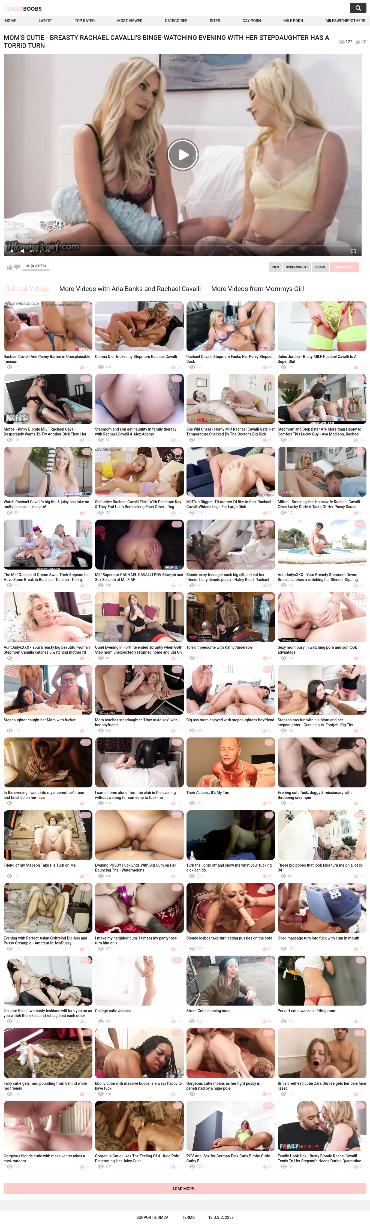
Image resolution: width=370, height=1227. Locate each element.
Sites (215, 21)
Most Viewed (129, 21)
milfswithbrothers (345, 21)
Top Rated (85, 21)
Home (10, 21)
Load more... (185, 1189)
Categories (176, 21)
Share (320, 267)
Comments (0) (344, 267)
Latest (45, 21)
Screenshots (297, 267)
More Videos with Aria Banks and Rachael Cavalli (130, 289)
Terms (188, 1217)
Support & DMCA (152, 1217)
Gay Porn (251, 21)
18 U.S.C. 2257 (221, 1217)
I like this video (10, 267)
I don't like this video (17, 267)
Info (275, 267)
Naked (23, 8)
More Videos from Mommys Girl (257, 289)
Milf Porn (293, 21)
